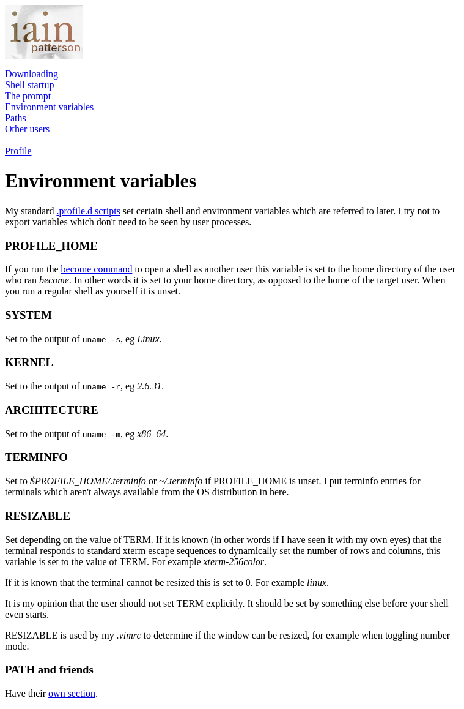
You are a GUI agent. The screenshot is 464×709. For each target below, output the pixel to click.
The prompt (28, 96)
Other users (27, 129)
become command (97, 269)
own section (71, 693)
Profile (18, 151)
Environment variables (49, 107)
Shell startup (29, 85)
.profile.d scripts (88, 211)
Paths (15, 118)
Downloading (31, 74)
